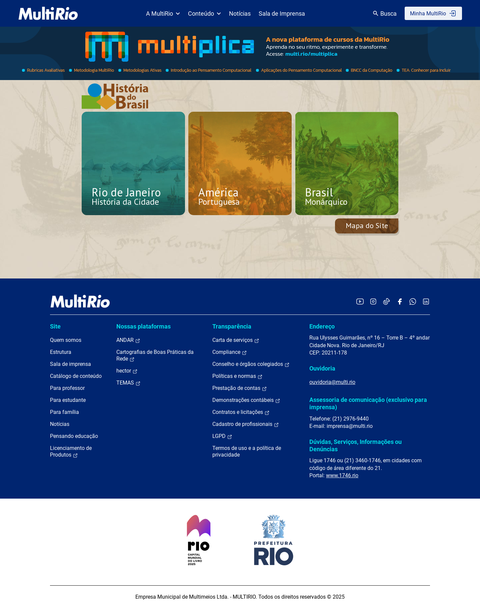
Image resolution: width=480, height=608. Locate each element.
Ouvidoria (322, 368)
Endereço (322, 326)
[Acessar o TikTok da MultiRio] (386, 301)
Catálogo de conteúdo (76, 376)
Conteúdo (204, 13)
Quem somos (65, 340)
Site (55, 326)
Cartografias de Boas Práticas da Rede (155, 355)
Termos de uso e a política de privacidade (246, 451)
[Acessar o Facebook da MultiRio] (400, 301)
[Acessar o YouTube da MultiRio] (360, 301)
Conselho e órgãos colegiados (251, 364)
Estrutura (60, 352)
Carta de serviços (235, 340)
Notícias (240, 13)
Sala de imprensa (70, 364)
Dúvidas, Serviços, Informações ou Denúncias (355, 445)
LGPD (222, 436)
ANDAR (128, 340)
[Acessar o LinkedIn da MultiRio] (426, 301)
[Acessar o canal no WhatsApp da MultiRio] (413, 301)
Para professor (67, 388)
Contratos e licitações (241, 412)
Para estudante (68, 400)
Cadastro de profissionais (245, 424)
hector (127, 371)
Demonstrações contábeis (246, 400)
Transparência (231, 326)
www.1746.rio (342, 475)
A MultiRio (163, 13)
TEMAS (128, 383)
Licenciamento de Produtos (71, 451)
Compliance (229, 352)
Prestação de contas (239, 388)
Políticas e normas (237, 376)
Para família (64, 412)
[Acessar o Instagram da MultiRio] (373, 301)
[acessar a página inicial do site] (48, 13)
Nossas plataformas (143, 326)
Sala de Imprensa (282, 13)
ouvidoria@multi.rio (332, 382)
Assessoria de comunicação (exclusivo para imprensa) (368, 403)
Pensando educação (74, 436)
